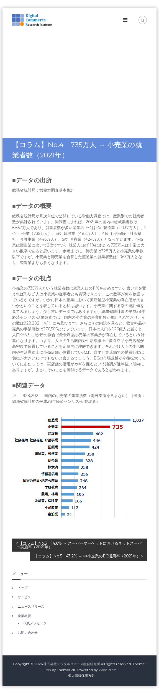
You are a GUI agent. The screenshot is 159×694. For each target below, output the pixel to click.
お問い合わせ (28, 632)
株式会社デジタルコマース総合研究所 (71, 664)
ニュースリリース (31, 606)
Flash (47, 670)
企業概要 (24, 616)
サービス (24, 597)
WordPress (107, 670)
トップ (23, 587)
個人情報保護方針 (81, 675)
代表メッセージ (35, 623)
